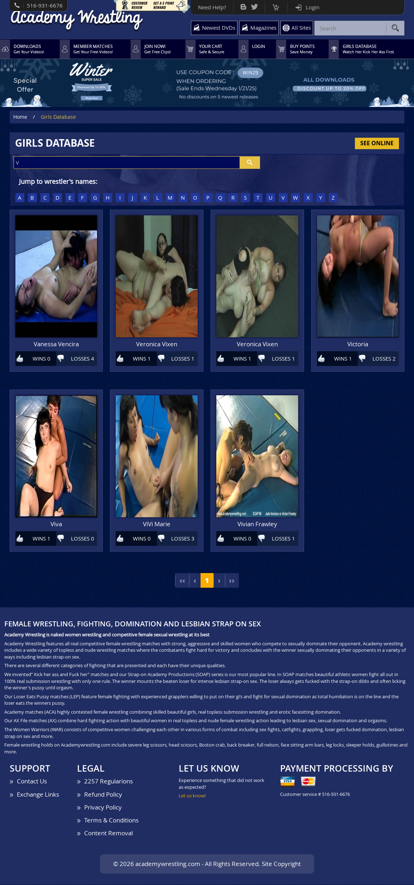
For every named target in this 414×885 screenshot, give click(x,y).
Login (312, 7)
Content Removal (108, 833)
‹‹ (182, 581)
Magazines (263, 27)
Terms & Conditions (111, 820)
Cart (275, 5)
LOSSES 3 (182, 538)
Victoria (357, 344)
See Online (377, 143)
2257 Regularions (108, 781)
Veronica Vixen (156, 344)
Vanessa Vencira (56, 344)
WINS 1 (142, 358)
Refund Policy (103, 795)
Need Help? (212, 7)
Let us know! (192, 796)
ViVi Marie (156, 524)
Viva (56, 524)
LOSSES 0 (82, 538)
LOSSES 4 (82, 358)
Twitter (254, 5)
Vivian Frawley (257, 524)
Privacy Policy (103, 807)
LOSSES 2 (384, 358)
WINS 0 (41, 358)
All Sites (300, 27)
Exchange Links (38, 795)
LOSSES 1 (182, 358)
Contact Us (32, 781)
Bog (243, 5)
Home (20, 117)
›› (232, 581)
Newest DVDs (218, 27)
